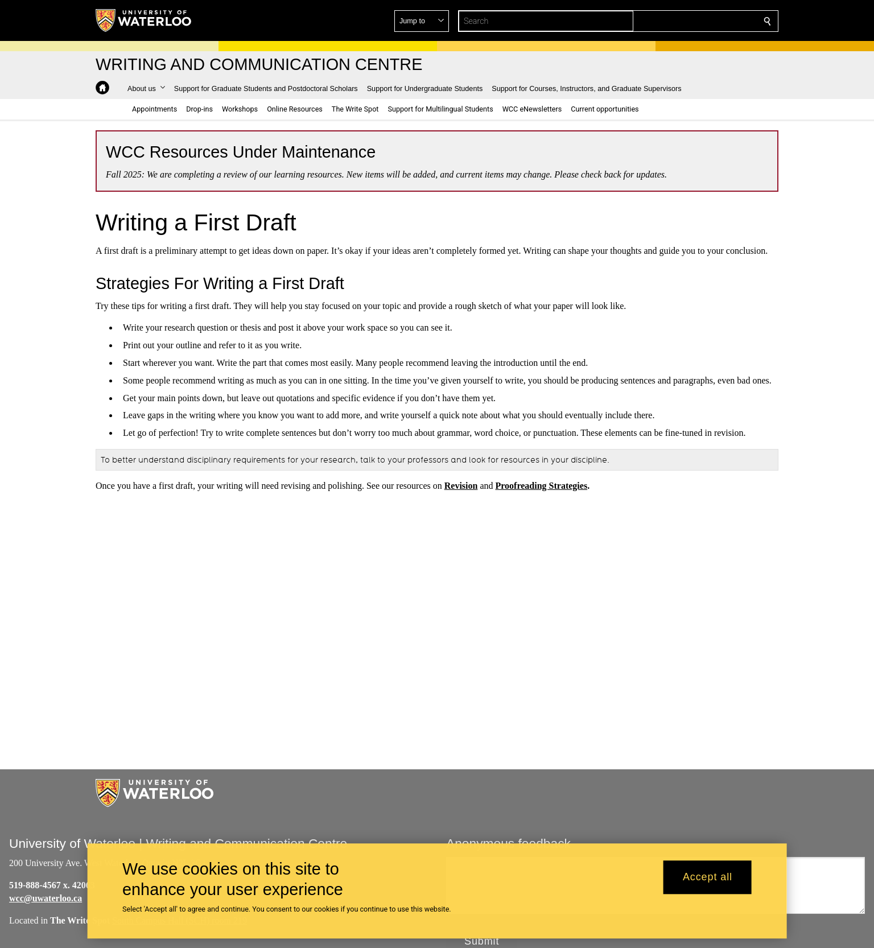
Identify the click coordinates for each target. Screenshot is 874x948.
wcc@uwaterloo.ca (45, 898)
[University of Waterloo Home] (144, 20)
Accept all (707, 877)
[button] (685, 21)
